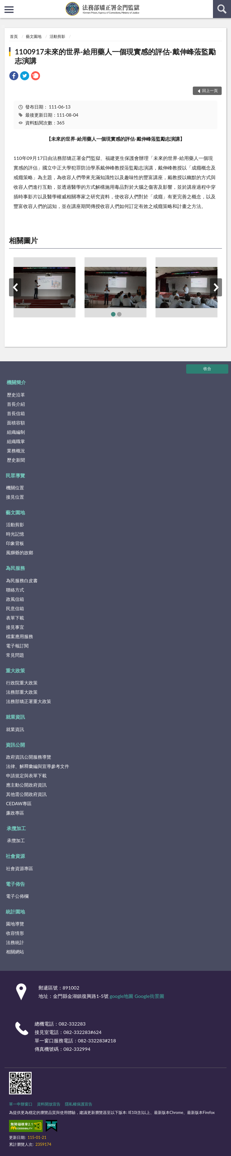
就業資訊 (15, 717)
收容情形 (15, 933)
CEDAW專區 (19, 803)
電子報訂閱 (17, 645)
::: (4, 4)
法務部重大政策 (22, 692)
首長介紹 (16, 404)
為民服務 (15, 568)
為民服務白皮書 (22, 580)
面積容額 (16, 422)
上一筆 (15, 287)
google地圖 (122, 996)
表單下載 (15, 617)
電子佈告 (15, 884)
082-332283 (72, 1023)
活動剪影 (57, 36)
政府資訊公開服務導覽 (28, 757)
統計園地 (15, 911)
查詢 (222, 9)
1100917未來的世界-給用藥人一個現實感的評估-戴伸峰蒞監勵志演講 (115, 56)
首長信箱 (16, 413)
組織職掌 (16, 441)
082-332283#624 (82, 1032)
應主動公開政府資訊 (26, 784)
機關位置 (15, 487)
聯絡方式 (15, 589)
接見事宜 (15, 627)
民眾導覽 (15, 475)
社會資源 (15, 856)
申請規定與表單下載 (26, 775)
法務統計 (15, 942)
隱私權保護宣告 (78, 1104)
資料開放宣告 (48, 1104)
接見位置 (15, 497)
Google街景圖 (149, 996)
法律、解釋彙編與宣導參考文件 (37, 766)
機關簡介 (16, 382)
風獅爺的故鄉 (19, 552)
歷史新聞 (16, 460)
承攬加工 (16, 828)
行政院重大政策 (22, 682)
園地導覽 (15, 923)
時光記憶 (15, 534)
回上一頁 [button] (210, 90)
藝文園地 (34, 36)
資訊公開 (15, 745)
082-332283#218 (97, 1040)
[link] (13, 76)
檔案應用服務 (19, 636)
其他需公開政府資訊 (26, 794)
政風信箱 (15, 599)
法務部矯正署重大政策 (28, 701)
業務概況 (16, 450)
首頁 (14, 36)
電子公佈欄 (17, 896)
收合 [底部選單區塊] (207, 368)
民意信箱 (15, 608)
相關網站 (15, 951)
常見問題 (15, 655)
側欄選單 (9, 9)
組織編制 (16, 432)
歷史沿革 (16, 394)
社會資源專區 (19, 868)
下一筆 (216, 287)
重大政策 (15, 670)
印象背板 (15, 543)
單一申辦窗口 (20, 1104)
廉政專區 (15, 812)
